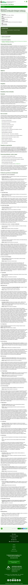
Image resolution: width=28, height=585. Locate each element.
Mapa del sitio (14, 549)
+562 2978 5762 (13, 575)
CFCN (22, 583)
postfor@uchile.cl (17, 163)
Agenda (14, 534)
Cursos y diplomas (14, 536)
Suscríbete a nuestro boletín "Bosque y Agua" (14, 562)
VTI (12, 583)
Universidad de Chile (16, 583)
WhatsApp (26, 528)
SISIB (11, 583)
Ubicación (14, 546)
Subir (2, 529)
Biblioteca (14, 539)
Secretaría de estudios (14, 541)
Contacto (14, 544)
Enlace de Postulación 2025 (6, 37)
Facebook (23, 528)
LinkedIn (25, 528)
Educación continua (7, 4)
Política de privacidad (14, 551)
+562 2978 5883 (18, 575)
